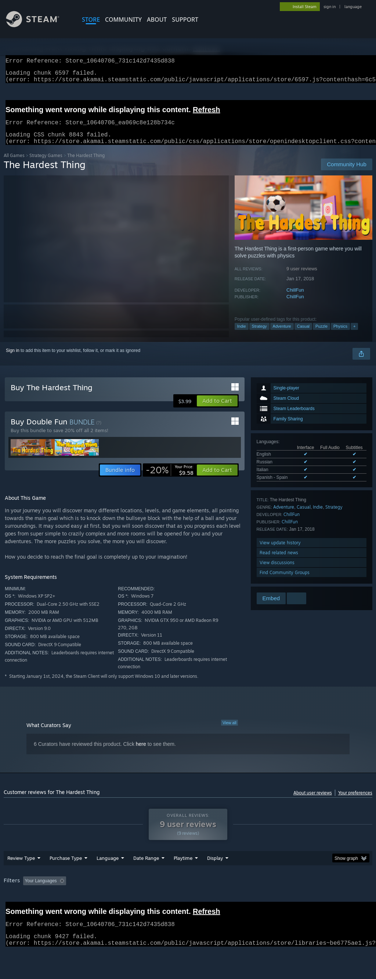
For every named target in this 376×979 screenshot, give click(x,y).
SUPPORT (185, 19)
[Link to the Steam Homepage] (38, 25)
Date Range (146, 877)
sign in (329, 6)
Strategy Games (45, 164)
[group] (188, 905)
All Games (14, 164)
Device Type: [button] (18, 909)
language (353, 6)
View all (229, 731)
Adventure (282, 335)
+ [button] (354, 335)
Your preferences (355, 801)
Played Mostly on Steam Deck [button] (224, 900)
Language (108, 877)
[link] (170, 479)
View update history (280, 551)
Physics (340, 335)
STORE (91, 19)
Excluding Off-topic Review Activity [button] (115, 900)
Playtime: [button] (172, 900)
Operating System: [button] (286, 900)
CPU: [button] (323, 900)
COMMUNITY (123, 19)
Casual (303, 335)
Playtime (183, 877)
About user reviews (312, 801)
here (141, 753)
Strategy (259, 335)
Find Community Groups (285, 581)
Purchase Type (66, 877)
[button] (217, 410)
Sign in (12, 359)
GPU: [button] (348, 900)
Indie (241, 335)
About (157, 19)
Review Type (21, 877)
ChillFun (295, 299)
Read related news (279, 561)
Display (215, 877)
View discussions (277, 571)
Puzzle (321, 335)
